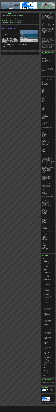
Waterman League (45, 249)
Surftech (43, 108)
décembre (45, 261)
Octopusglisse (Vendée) (45, 172)
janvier (45, 372)
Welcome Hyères (44, 151)
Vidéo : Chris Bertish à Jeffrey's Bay (47, 276)
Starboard (43, 107)
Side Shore (43, 143)
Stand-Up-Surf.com (45, 144)
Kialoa (43, 119)
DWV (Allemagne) (45, 192)
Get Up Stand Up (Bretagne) (46, 166)
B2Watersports (44, 115)
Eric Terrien (44, 213)
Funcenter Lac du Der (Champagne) (47, 165)
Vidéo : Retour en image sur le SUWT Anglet (47, 360)
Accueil (4, 10)
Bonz (43, 88)
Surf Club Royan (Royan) (46, 186)
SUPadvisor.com (44, 244)
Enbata (43, 132)
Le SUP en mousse (47, 284)
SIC (42, 106)
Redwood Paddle (44, 122)
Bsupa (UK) (44, 191)
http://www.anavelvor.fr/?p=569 (22, 44)
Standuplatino (44, 240)
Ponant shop (44, 141)
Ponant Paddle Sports (45, 237)
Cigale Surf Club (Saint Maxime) (47, 160)
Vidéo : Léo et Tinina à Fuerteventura (47, 290)
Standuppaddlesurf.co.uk (46, 242)
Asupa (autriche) (44, 190)
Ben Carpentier (44, 210)
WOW (43, 110)
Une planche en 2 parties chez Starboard (48, 309)
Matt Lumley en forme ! (47, 320)
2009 (44, 374)
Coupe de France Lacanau (46, 327)
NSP (42, 101)
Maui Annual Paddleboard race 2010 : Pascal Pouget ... (47, 305)
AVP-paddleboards (45, 83)
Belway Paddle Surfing (45, 116)
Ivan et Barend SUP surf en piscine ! (47, 322)
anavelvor (5, 47)
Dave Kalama (44, 212)
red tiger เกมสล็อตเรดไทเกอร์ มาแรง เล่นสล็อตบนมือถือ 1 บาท (12, 18)
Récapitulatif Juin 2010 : (48, 362)
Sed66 (43, 238)
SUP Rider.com (44, 247)
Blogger (34, 409)
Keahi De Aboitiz (44, 218)
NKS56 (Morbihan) (45, 171)
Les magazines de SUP (38, 10)
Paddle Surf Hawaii (45, 102)
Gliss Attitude (44, 134)
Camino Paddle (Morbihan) (46, 157)
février (45, 370)
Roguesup (43, 104)
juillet (45, 269)
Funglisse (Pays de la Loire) (46, 169)
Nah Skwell (44, 98)
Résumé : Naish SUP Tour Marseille (47, 355)
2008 (44, 375)
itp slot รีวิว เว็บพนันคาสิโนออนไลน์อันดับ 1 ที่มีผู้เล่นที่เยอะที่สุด (12, 17)
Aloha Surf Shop (44, 130)
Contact (9, 10)
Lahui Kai (43, 97)
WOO (43, 111)
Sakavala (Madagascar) (45, 202)
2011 (44, 258)
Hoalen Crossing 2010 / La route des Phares (47, 282)
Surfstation (43, 148)
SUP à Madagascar (47, 272)
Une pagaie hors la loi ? (47, 273)
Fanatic (43, 91)
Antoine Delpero (44, 208)
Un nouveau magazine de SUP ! (47, 358)
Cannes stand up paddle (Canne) (47, 158)
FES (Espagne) (44, 193)
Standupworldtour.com (45, 243)
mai (44, 365)
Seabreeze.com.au (44, 227)
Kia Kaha (43, 118)
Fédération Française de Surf (46, 188)
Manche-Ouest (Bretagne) (46, 170)
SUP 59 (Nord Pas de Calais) (46, 180)
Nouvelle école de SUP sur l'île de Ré (47, 297)
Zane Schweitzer (44, 222)
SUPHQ (43, 246)
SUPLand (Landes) (45, 182)
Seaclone (43, 105)
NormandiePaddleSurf (45, 234)
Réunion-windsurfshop (45, 142)
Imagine (43, 94)
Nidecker (43, 100)
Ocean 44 (43, 139)
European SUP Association (46, 189)
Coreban (43, 89)
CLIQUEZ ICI (44, 58)
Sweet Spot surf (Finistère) (46, 185)
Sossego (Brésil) (44, 203)
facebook (52, 382)
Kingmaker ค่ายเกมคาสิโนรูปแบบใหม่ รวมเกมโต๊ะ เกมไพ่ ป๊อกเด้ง (12, 20)
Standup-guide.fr (44, 239)
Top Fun (43, 150)
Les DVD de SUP (28, 10)
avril (45, 367)
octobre (45, 264)
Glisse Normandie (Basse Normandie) (48, 167)
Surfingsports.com (45, 248)
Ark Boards (43, 82)
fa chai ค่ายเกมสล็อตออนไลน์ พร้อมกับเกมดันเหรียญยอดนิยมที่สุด (12, 15)
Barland (43, 85)
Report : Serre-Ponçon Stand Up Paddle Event (47, 287)
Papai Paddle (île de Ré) (45, 175)
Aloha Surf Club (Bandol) (46, 156)
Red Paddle (43, 103)
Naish (43, 99)
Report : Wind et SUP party (9, 28)
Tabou (43, 109)
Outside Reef (44, 120)
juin (44, 364)
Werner (43, 124)
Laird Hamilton (44, 219)
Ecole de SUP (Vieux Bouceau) (47, 163)
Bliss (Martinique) (45, 199)
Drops (43, 90)
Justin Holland (44, 215)
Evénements (20, 10)
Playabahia (43, 236)
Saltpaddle (43, 123)
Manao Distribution (45, 137)
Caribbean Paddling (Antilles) (46, 200)
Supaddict (43, 146)
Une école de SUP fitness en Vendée (47, 325)
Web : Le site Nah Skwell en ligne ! (47, 311)
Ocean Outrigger (44, 140)
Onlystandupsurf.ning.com (46, 235)
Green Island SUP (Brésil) (46, 201)
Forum (14, 10)
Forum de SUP (44, 226)
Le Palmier (43, 136)
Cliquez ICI (44, 70)
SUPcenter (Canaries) (45, 204)
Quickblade (43, 121)
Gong (43, 92)
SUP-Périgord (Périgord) (46, 183)
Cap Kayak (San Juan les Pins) (46, 159)
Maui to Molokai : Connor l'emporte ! (47, 335)
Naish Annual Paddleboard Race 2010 (47, 314)
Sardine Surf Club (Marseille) (46, 176)
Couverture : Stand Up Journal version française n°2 (47, 330)
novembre (45, 263)
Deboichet (43, 117)
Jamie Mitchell (44, 214)
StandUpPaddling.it (45, 241)
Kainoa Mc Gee (44, 216)
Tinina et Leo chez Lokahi (47, 302)
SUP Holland (44, 245)
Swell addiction (44, 149)
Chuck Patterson (44, 211)
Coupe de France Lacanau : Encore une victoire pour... (47, 317)
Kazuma (43, 95)
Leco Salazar (44, 220)
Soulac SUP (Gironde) (45, 177)
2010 (44, 260)
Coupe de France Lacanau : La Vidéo (47, 292)
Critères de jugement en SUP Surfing (47, 65)
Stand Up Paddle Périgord (46, 343)
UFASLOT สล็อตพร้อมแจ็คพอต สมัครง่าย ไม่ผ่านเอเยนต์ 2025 (12, 22)
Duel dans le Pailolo (47, 270)
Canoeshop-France (45, 131)
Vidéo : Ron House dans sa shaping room (47, 333)
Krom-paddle (44, 96)
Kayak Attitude (44, 135)
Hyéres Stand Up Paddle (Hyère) (47, 168)
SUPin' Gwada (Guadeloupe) (46, 205)
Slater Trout (44, 221)
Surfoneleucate (44, 147)
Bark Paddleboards (45, 84)
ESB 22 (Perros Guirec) (45, 164)
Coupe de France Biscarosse (46, 295)
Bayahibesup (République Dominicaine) (46, 198)
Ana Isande (43, 209)
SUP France (50, 389)
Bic (42, 87)
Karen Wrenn (44, 217)
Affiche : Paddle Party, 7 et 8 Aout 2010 (48, 340)
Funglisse (43, 133)
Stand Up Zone (44, 228)
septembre (45, 266)
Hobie (43, 93)
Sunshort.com (44, 145)
